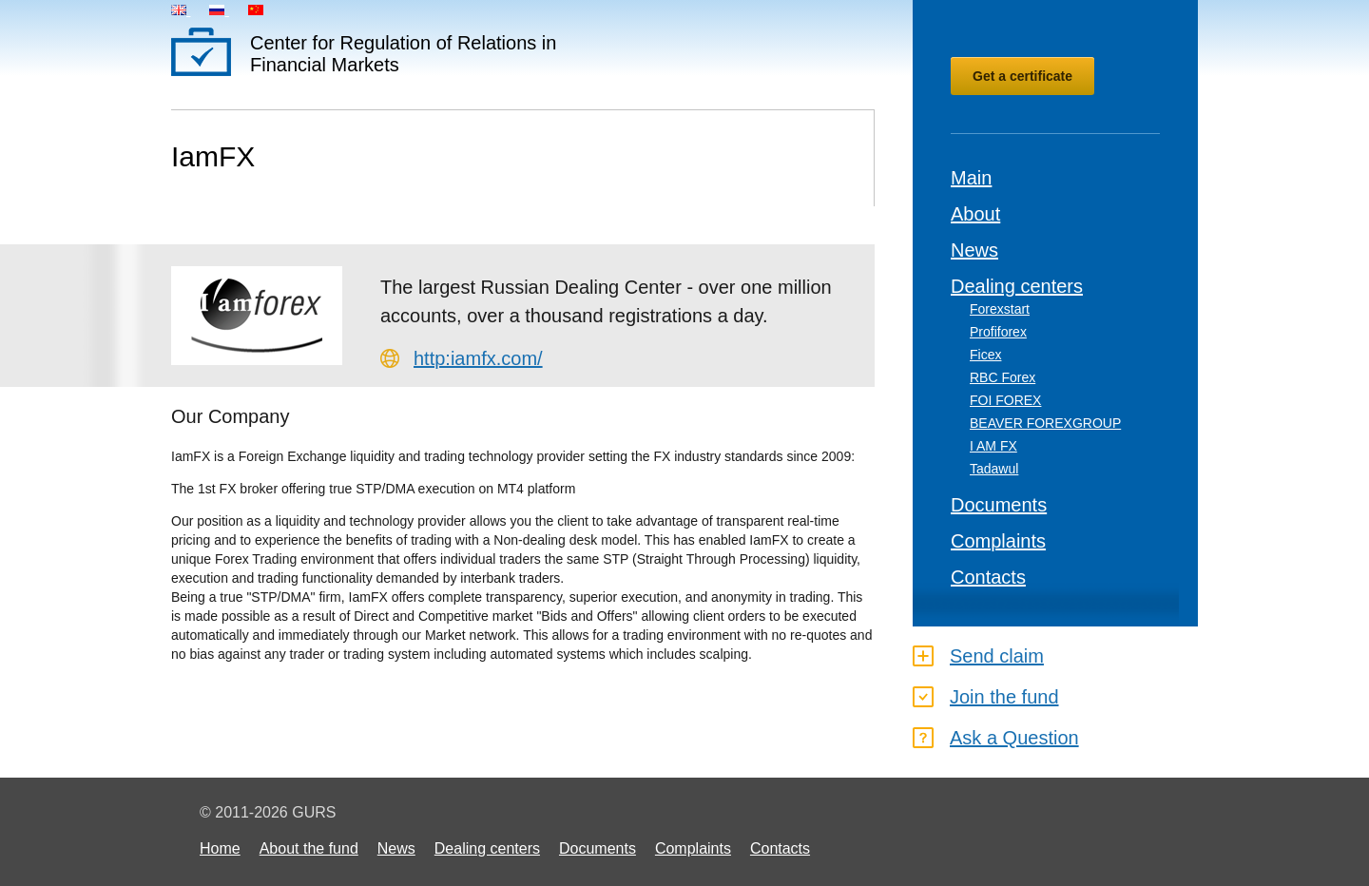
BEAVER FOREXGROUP (1045, 423)
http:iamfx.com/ (478, 358)
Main (971, 177)
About (975, 213)
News (974, 250)
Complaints (998, 540)
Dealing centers (1017, 286)
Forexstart (1000, 309)
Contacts (988, 577)
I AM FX (993, 445)
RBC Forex (1002, 377)
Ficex (985, 354)
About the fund (309, 848)
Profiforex (998, 331)
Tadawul (994, 468)
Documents (999, 504)
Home (220, 848)
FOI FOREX (1005, 400)
